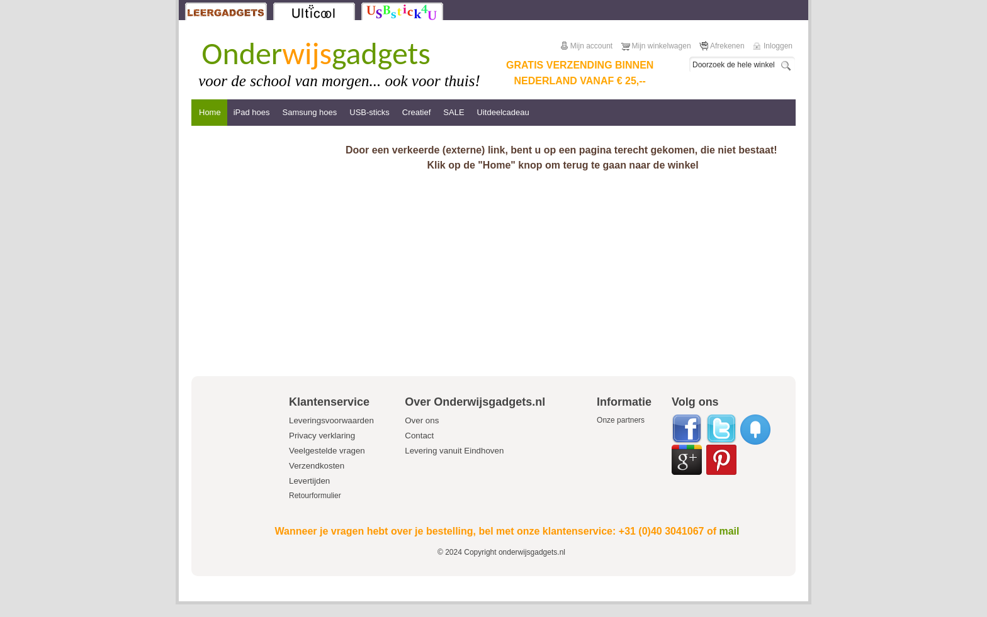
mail (729, 531)
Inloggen (778, 46)
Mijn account (591, 46)
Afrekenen (727, 46)
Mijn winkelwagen (661, 46)
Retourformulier (315, 495)
